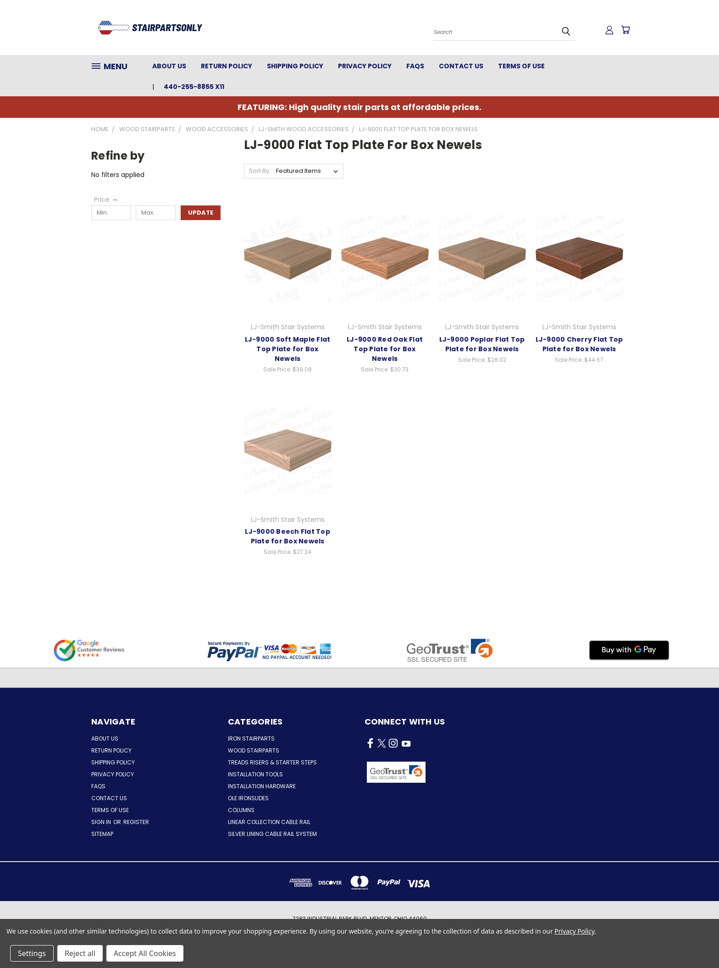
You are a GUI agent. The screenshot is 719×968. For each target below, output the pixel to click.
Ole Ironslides (248, 798)
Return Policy (226, 66)
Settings (32, 953)
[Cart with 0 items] (625, 29)
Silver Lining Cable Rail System (272, 834)
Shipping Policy (295, 66)
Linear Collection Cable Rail (269, 822)
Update (200, 212)
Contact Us (461, 66)
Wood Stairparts (253, 750)
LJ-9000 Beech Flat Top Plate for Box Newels (287, 536)
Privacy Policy (365, 66)
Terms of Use (521, 66)
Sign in (101, 822)
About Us (169, 66)
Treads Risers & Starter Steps (272, 762)
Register (136, 822)
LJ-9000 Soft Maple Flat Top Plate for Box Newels (288, 349)
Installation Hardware (262, 786)
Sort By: (260, 170)
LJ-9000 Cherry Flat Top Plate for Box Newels (579, 344)
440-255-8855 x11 (194, 86)
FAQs (415, 66)
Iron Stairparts (251, 738)
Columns (241, 810)
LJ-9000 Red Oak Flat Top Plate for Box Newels (385, 349)
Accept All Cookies (145, 953)
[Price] (106, 199)
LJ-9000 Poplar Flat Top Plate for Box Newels (482, 344)
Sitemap (102, 834)
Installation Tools (255, 774)
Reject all (80, 953)
